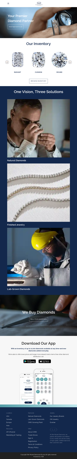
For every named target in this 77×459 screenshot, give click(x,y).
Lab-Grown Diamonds (36, 419)
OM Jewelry (54, 419)
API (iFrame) (10, 432)
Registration (32, 441)
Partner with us (15, 27)
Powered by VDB (38, 456)
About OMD (32, 432)
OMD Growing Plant (35, 422)
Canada (9, 419)
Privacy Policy (33, 447)
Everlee (52, 422)
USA (7, 416)
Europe (9, 422)
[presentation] (7, 62)
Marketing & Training (13, 435)
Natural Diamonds (34, 416)
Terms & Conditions (35, 444)
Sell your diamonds (38, 319)
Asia (7, 425)
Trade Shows (33, 435)
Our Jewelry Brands (57, 416)
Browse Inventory (38, 81)
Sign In (30, 438)
